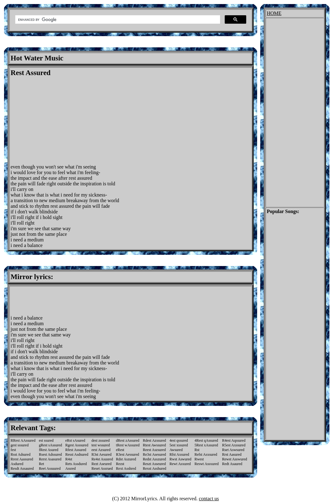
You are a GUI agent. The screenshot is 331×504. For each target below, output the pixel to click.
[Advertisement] (63, 120)
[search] (117, 19)
